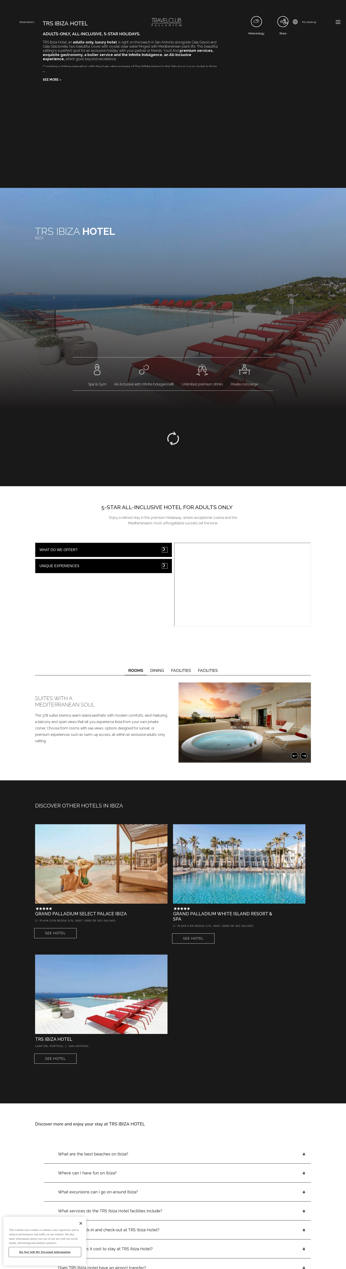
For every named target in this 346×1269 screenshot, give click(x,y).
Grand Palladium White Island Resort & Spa (222, 916)
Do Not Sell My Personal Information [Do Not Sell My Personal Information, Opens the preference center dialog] (44, 1252)
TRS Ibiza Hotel (53, 1039)
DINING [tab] (157, 670)
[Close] (81, 1223)
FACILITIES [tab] (181, 670)
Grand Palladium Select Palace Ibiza (81, 913)
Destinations (26, 22)
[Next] (303, 755)
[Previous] (294, 755)
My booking (309, 22)
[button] (52, 80)
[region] (45, 1241)
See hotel (55, 933)
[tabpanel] (173, 722)
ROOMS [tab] (135, 670)
